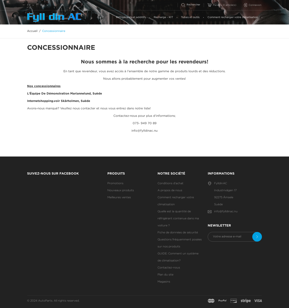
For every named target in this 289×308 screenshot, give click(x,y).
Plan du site (165, 274)
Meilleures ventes (119, 197)
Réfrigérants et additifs (131, 17)
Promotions (115, 183)
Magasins (164, 282)
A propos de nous (170, 190)
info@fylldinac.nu (226, 211)
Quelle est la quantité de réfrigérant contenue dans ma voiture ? (178, 218)
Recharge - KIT (163, 17)
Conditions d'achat (170, 183)
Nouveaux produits (120, 190)
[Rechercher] (192, 4)
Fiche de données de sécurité (178, 232)
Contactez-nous (169, 267)
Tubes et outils (190, 17)
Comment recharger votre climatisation (233, 17)
